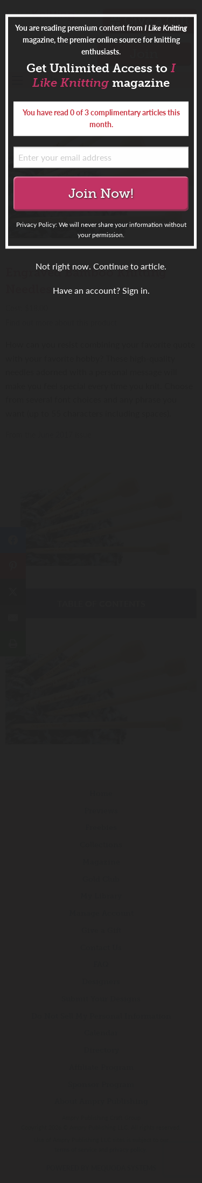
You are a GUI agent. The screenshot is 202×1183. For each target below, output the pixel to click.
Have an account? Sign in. (101, 291)
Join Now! (101, 193)
